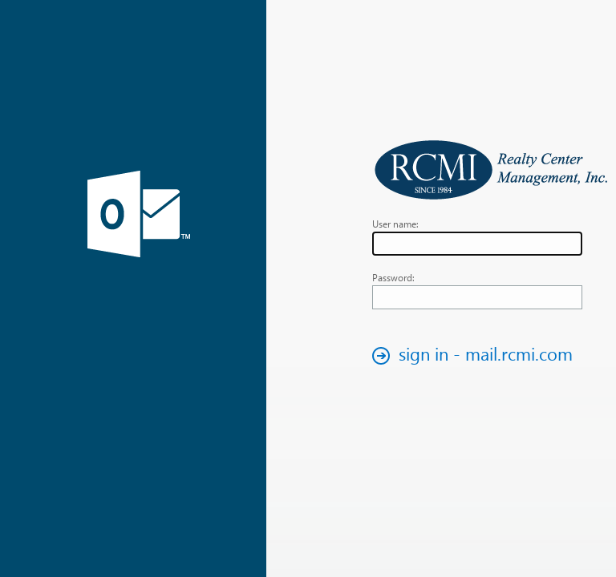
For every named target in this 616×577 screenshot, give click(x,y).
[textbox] (477, 244)
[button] (477, 355)
